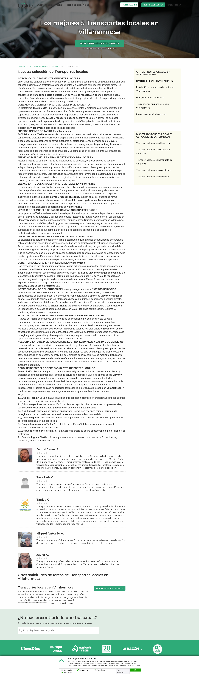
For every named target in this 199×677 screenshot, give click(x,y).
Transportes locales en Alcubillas (153, 170)
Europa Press (56, 649)
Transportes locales (39, 66)
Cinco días (30, 649)
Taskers (21, 66)
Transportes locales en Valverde (153, 176)
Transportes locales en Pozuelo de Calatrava (154, 162)
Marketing (68, 672)
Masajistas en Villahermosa (150, 97)
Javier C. (42, 554)
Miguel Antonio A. (50, 533)
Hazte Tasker (129, 5)
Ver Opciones (120, 671)
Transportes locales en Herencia (153, 143)
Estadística (100, 670)
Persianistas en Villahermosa (151, 114)
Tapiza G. (43, 499)
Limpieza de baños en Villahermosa (154, 81)
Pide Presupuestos (153, 5)
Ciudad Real (57, 66)
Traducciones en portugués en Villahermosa (152, 106)
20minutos (106, 649)
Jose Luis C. (45, 477)
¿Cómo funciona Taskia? (50, 5)
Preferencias (84, 670)
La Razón (132, 649)
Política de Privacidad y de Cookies (127, 665)
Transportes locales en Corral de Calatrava (153, 151)
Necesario (68, 670)
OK (135, 670)
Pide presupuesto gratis (99, 43)
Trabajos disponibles (78, 5)
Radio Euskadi (81, 649)
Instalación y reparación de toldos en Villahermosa (155, 89)
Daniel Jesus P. (47, 449)
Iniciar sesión (174, 5)
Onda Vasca (157, 649)
